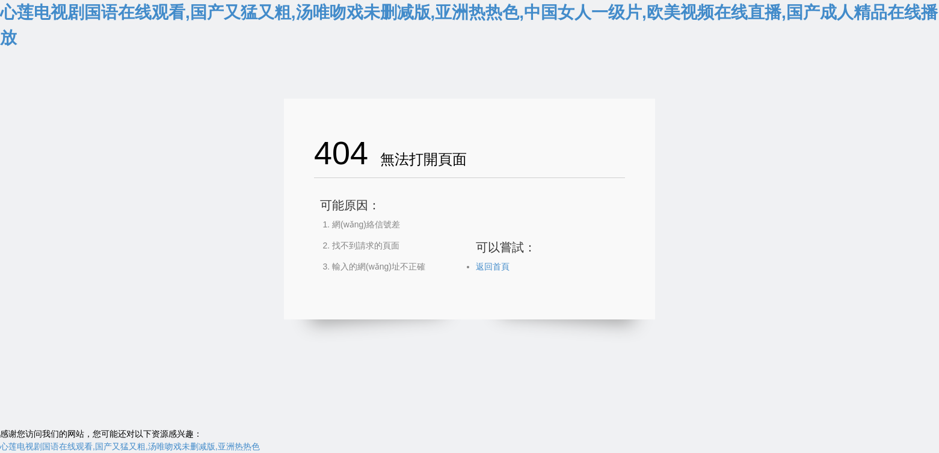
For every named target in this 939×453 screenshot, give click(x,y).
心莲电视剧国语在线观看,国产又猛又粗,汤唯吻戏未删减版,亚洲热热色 (130, 446)
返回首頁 (493, 266)
